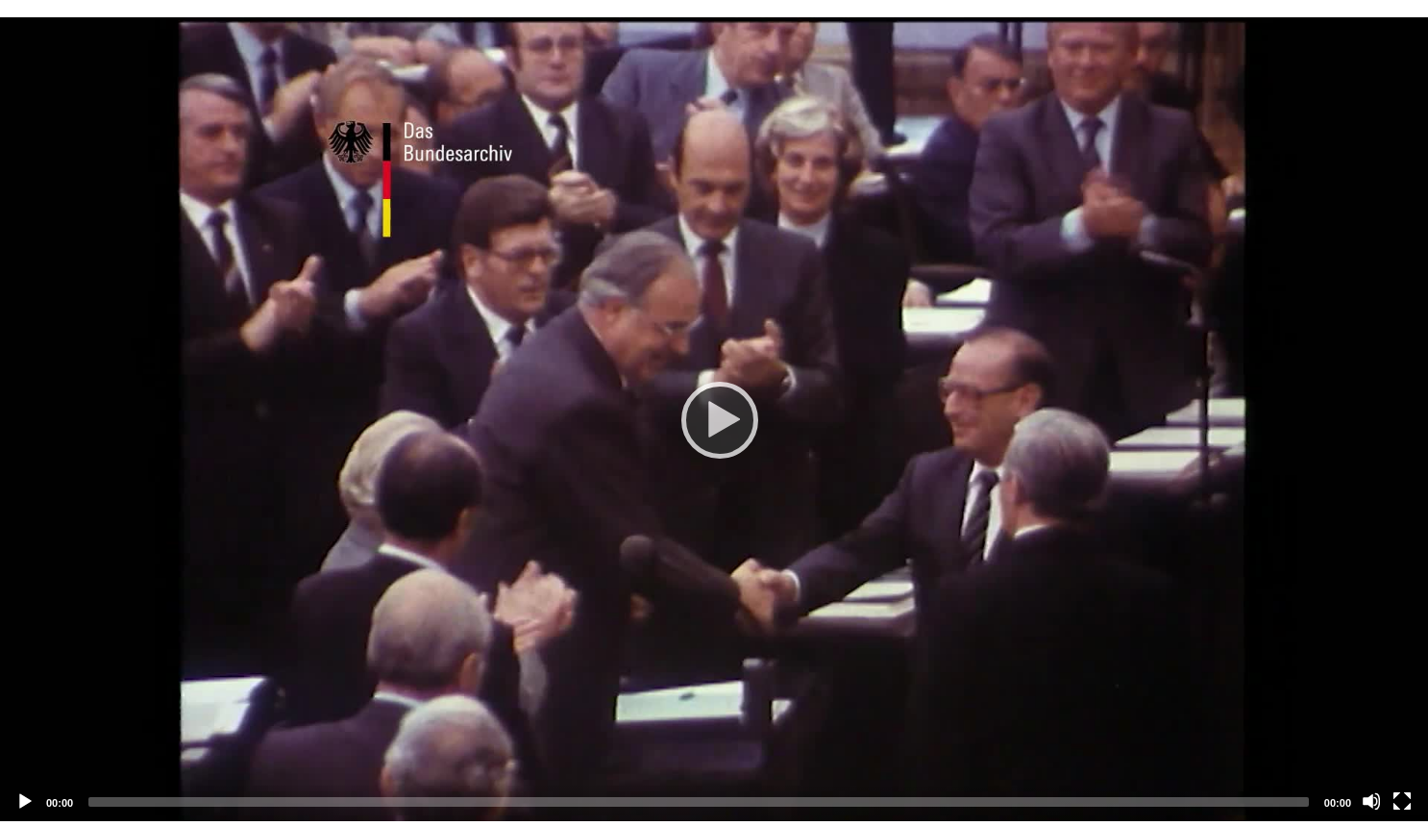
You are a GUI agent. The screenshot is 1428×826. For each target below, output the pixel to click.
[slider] (698, 802)
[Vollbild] (1402, 801)
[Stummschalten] (1371, 801)
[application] (714, 419)
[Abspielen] (714, 419)
